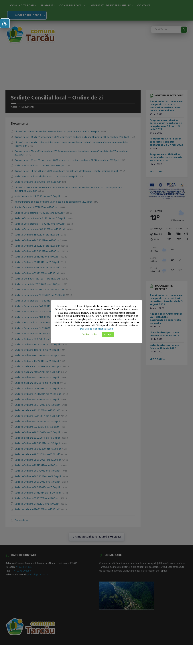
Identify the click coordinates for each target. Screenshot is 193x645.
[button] (5, 23)
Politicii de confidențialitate (96, 329)
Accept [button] (108, 334)
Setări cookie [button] (89, 334)
